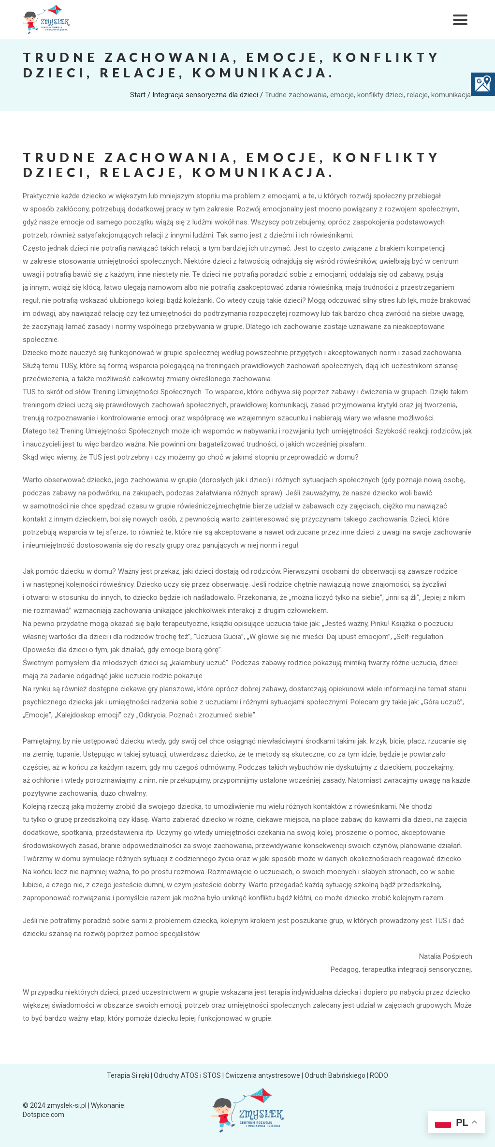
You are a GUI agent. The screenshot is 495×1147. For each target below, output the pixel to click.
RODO (379, 1075)
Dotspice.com (43, 1114)
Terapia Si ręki (128, 1075)
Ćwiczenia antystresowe (262, 1075)
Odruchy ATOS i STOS (187, 1075)
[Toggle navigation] (460, 19)
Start (138, 94)
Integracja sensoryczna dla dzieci (205, 94)
